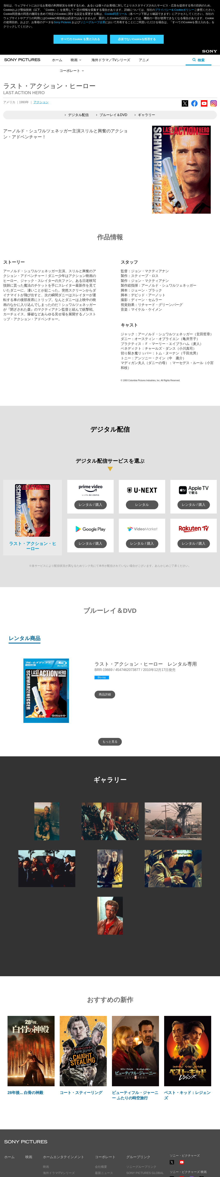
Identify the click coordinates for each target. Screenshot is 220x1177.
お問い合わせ (104, 1144)
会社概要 (101, 1119)
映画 (28, 1110)
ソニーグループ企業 (92, 22)
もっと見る (110, 694)
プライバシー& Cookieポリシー (174, 9)
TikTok (201, 1133)
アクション (41, 55)
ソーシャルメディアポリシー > (190, 1157)
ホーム (9, 1110)
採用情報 (101, 1138)
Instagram (191, 1133)
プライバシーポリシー (19, 1170)
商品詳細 (105, 647)
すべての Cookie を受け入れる (80, 39)
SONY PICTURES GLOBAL (145, 1125)
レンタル (142, 457)
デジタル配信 (77, 68)
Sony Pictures (62, 22)
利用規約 (47, 1170)
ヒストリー (102, 1132)
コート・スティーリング (81, 1045)
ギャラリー (145, 68)
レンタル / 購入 (90, 457)
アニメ (47, 1132)
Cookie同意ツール (72, 1170)
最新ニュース (104, 1125)
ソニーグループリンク (141, 1119)
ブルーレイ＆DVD (111, 68)
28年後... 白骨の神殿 (25, 1045)
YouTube (182, 1133)
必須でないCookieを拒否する (137, 39)
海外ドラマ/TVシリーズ (59, 1125)
